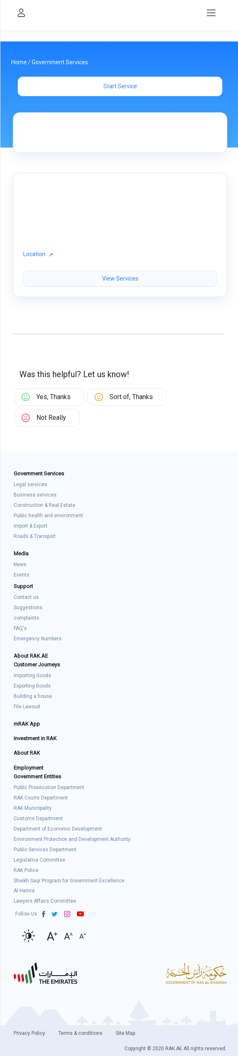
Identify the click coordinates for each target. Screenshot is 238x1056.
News (20, 564)
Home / (21, 62)
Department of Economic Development (58, 829)
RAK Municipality (33, 808)
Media (21, 553)
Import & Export (31, 526)
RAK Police (26, 870)
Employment (28, 768)
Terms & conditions (80, 1033)
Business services (35, 495)
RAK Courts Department (41, 798)
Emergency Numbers (38, 639)
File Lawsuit (27, 707)
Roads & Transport (35, 536)
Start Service (120, 86)
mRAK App (27, 724)
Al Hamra (24, 891)
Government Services (60, 62)
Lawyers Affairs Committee (45, 901)
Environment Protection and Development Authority (72, 839)
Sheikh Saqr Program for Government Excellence (69, 881)
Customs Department (38, 818)
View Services (120, 278)
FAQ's (20, 628)
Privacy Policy (29, 1033)
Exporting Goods (32, 686)
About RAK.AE (31, 656)
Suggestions (28, 607)
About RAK (27, 753)
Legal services (30, 484)
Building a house (33, 696)
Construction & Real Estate (44, 505)
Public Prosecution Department (49, 787)
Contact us (26, 597)
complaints (26, 618)
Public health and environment (48, 515)
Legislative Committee (39, 860)
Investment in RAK (35, 738)
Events (21, 575)
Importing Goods (32, 675)
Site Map (125, 1033)
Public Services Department (45, 850)
